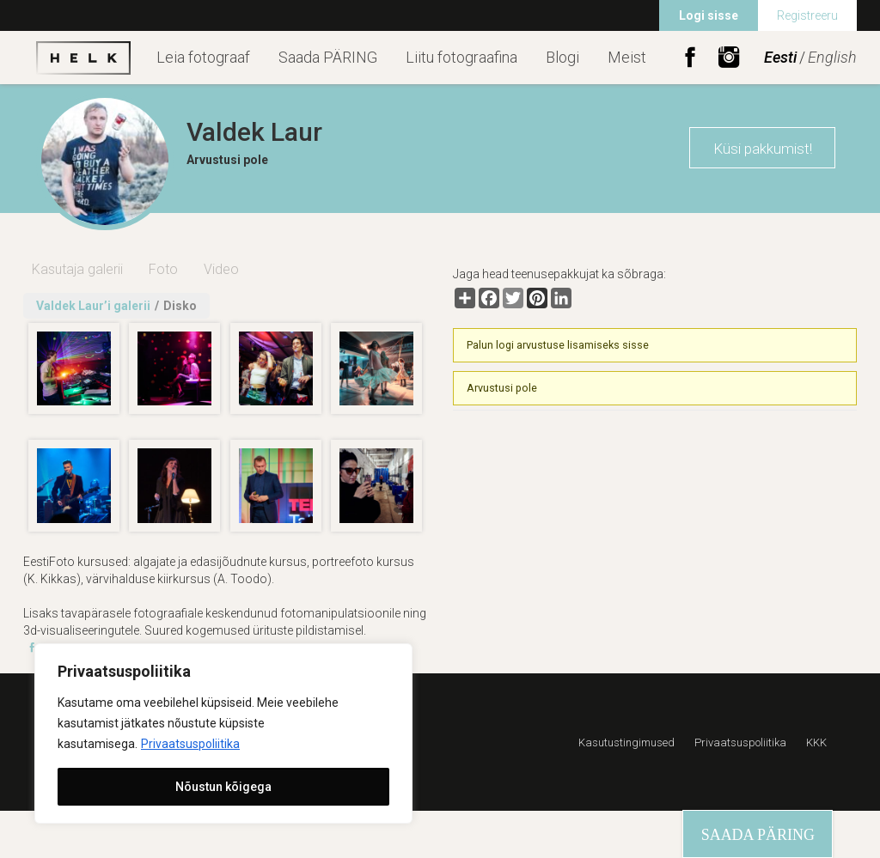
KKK (816, 742)
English (832, 57)
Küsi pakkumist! (762, 148)
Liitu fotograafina (461, 57)
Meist (627, 57)
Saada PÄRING (327, 57)
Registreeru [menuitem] (807, 15)
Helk (83, 57)
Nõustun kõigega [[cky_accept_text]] (223, 787)
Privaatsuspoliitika (190, 744)
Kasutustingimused (626, 742)
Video (221, 269)
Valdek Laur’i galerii (93, 306)
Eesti (780, 57)
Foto (163, 269)
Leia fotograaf (203, 57)
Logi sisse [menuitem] (708, 15)
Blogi (562, 57)
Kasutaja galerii (77, 269)
